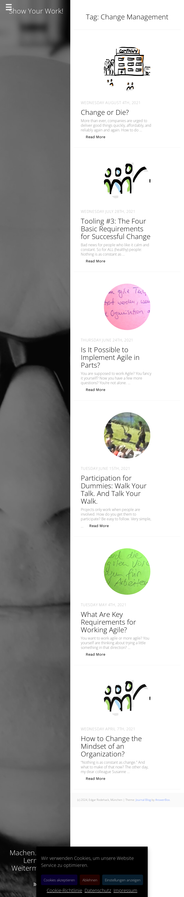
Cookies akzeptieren (59, 880)
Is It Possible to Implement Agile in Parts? (110, 357)
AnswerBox (162, 800)
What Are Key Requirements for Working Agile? (108, 621)
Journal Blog (144, 800)
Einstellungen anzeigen (123, 880)
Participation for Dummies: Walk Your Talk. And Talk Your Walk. (114, 489)
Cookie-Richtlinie (64, 890)
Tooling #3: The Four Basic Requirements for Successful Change (115, 228)
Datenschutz (98, 890)
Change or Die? (105, 112)
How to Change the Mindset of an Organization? (111, 746)
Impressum (125, 890)
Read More (98, 136)
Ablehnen (89, 880)
